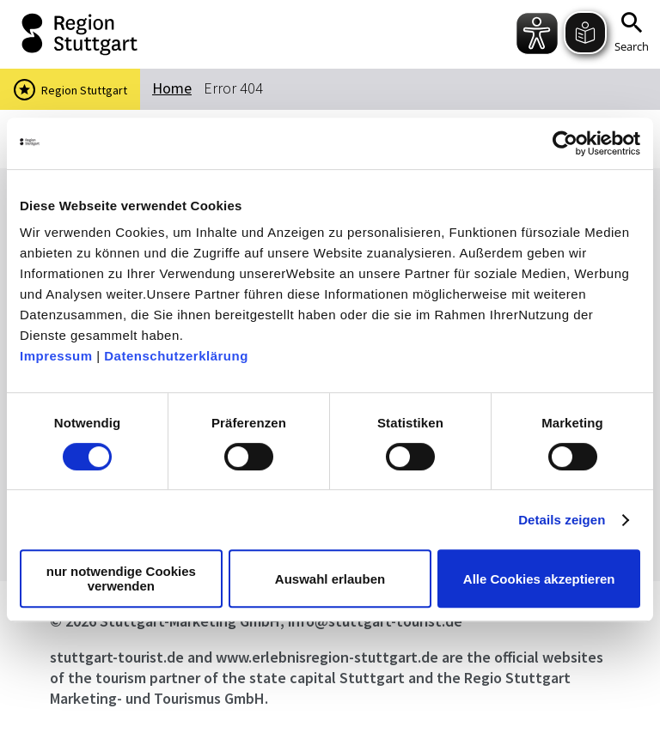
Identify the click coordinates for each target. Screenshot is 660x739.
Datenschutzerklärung (176, 355)
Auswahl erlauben (330, 579)
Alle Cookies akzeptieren (539, 579)
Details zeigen (561, 519)
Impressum (56, 355)
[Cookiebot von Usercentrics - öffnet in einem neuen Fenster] (565, 143)
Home (172, 88)
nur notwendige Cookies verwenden (121, 578)
